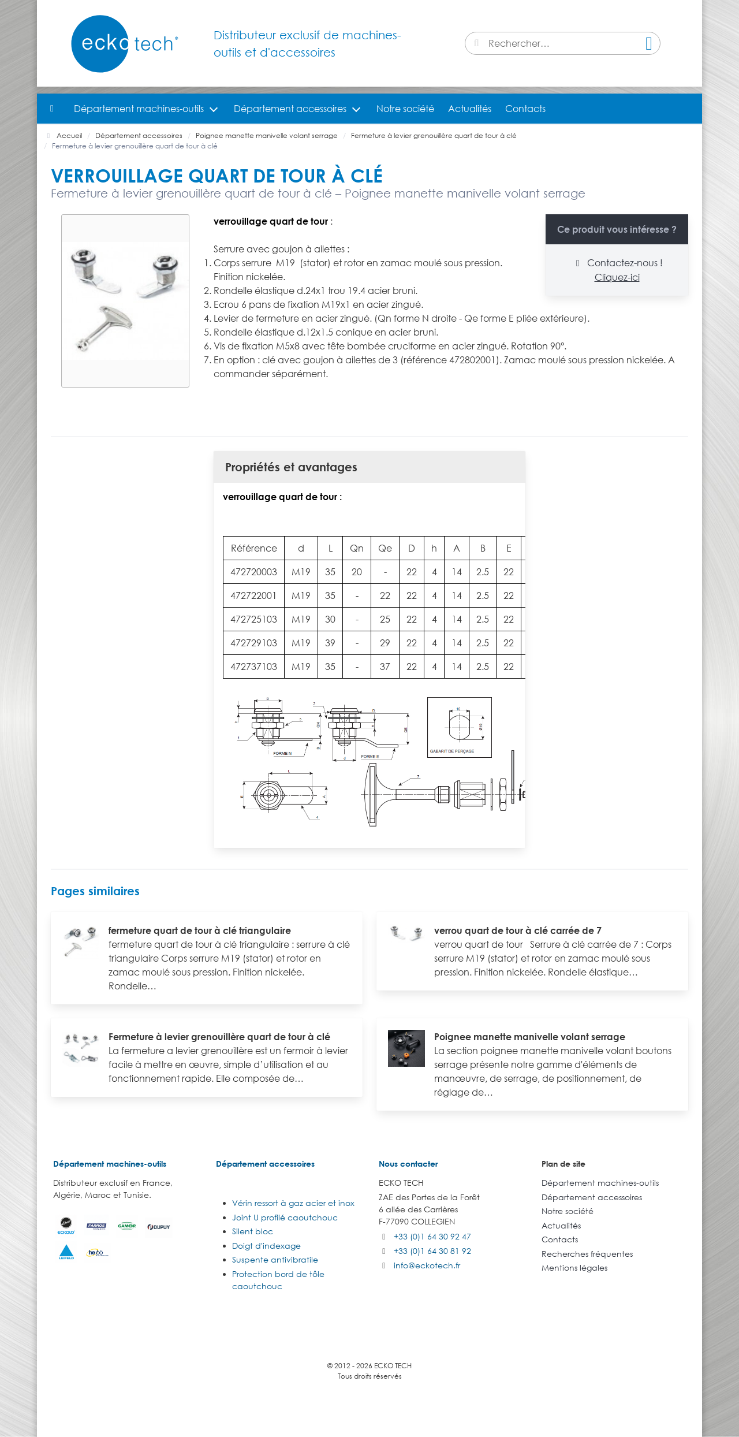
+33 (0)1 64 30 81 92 (432, 1251)
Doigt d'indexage (266, 1245)
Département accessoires (290, 108)
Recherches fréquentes (587, 1254)
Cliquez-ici (617, 277)
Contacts (525, 108)
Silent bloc (252, 1231)
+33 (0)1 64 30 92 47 (432, 1236)
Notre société (405, 108)
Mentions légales (574, 1267)
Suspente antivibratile (275, 1259)
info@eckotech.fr (427, 1265)
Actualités (469, 108)
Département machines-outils (139, 108)
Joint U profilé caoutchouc (285, 1217)
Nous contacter (408, 1163)
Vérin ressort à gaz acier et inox (293, 1203)
